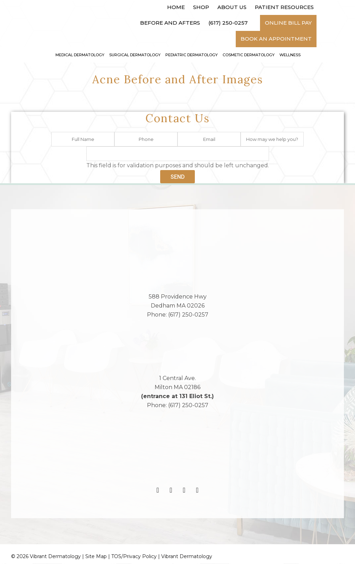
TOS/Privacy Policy (134, 557)
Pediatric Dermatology (191, 54)
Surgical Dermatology (135, 54)
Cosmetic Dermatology (249, 54)
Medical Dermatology (79, 54)
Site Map (96, 557)
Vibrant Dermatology (186, 557)
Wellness (290, 54)
